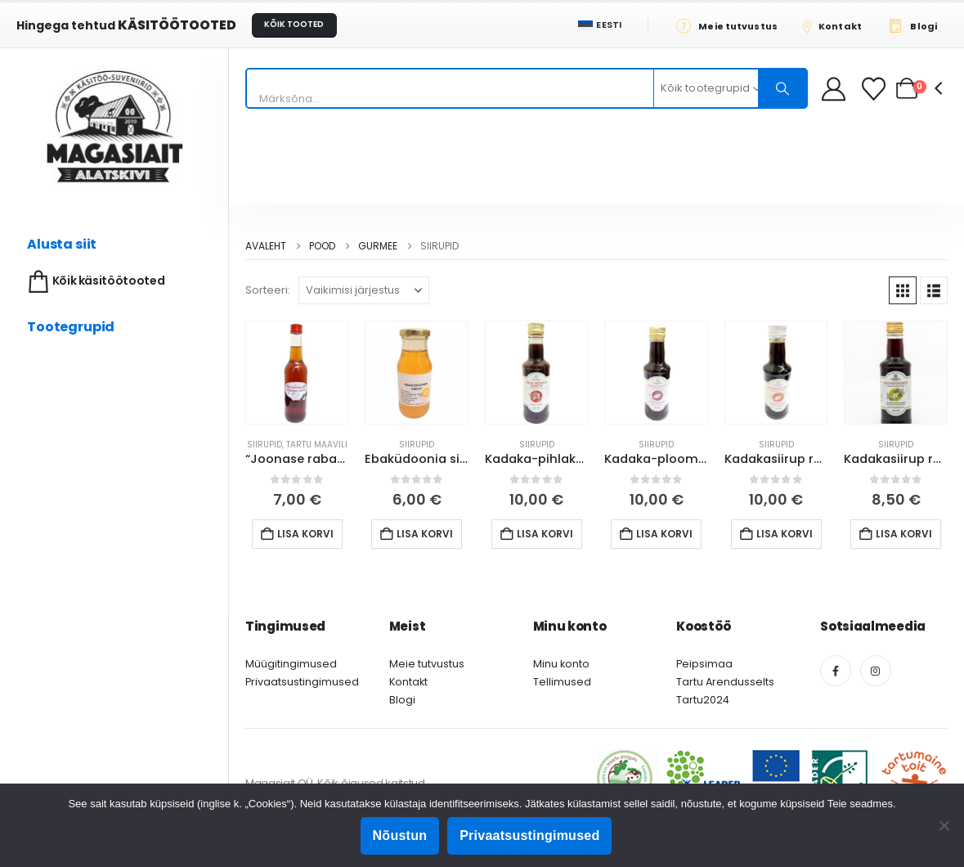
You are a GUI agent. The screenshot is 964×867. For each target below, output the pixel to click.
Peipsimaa (704, 664)
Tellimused (562, 682)
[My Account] (833, 89)
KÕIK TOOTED (294, 24)
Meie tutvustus (426, 664)
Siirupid (264, 444)
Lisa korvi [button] (305, 534)
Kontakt (408, 682)
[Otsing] (782, 88)
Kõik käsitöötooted (94, 282)
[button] (903, 290)
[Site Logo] (114, 126)
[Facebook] (835, 670)
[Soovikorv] (875, 89)
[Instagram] (875, 670)
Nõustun (400, 835)
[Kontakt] (837, 25)
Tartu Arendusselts (725, 682)
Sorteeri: (267, 290)
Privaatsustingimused (302, 682)
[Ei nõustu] (943, 825)
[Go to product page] (296, 372)
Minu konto (561, 664)
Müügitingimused (291, 664)
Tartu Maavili (316, 444)
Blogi (402, 700)
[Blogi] (917, 25)
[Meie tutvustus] (731, 25)
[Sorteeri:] (363, 290)
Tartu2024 (702, 700)
